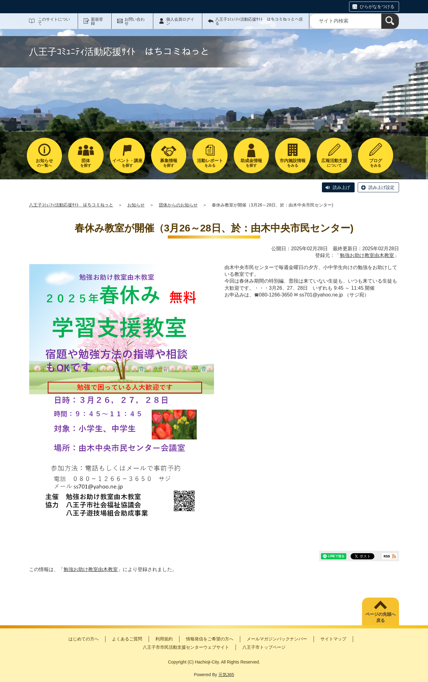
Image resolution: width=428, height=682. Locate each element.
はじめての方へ (83, 638)
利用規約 (164, 638)
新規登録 (97, 21)
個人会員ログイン (180, 21)
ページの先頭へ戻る (380, 617)
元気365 (226, 674)
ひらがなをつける (377, 6)
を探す (86, 163)
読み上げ (341, 187)
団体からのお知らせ (178, 204)
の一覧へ (44, 163)
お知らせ (136, 204)
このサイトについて (54, 21)
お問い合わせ (135, 21)
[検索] (390, 21)
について (334, 163)
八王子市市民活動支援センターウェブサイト (186, 647)
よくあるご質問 (127, 638)
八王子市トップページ (264, 647)
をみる (210, 163)
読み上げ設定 (381, 187)
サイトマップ (333, 638)
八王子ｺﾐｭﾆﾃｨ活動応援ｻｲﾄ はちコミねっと (71, 204)
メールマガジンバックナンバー (277, 638)
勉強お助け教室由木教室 (367, 255)
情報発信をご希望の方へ (209, 638)
